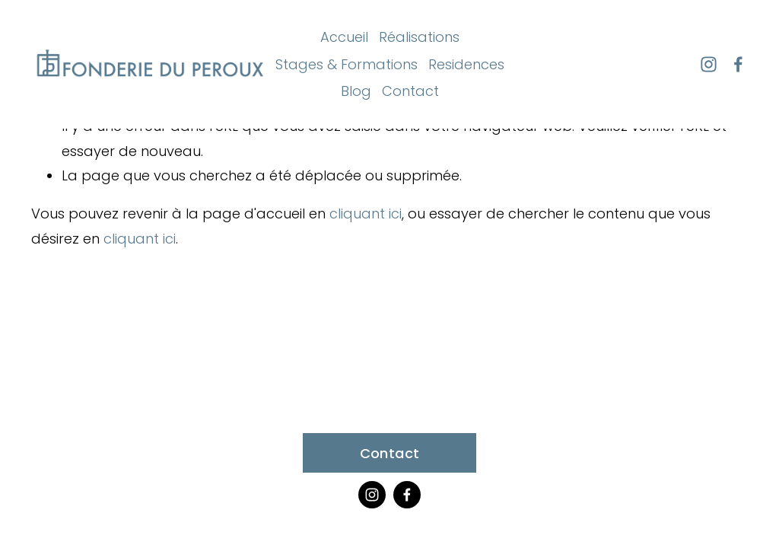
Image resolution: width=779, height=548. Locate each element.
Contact (410, 90)
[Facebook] (738, 64)
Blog (356, 90)
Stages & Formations (346, 64)
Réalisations (419, 36)
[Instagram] (708, 64)
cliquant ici (365, 213)
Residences (466, 64)
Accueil (344, 36)
